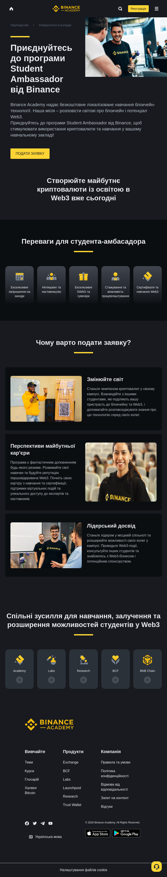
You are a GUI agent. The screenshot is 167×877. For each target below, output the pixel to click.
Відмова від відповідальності (114, 787)
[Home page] (66, 8)
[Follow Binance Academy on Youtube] (50, 823)
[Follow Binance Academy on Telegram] (42, 823)
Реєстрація (138, 8)
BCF (66, 771)
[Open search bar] (119, 9)
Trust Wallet (72, 805)
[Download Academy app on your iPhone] (97, 834)
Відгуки (106, 806)
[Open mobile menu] (156, 9)
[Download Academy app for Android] (126, 834)
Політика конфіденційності (115, 773)
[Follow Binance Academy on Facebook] (27, 823)
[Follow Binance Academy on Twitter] (35, 823)
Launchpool (72, 788)
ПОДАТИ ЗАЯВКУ (30, 153)
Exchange (70, 762)
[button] (156, 8)
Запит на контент (115, 798)
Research (70, 796)
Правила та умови (115, 762)
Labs (67, 779)
